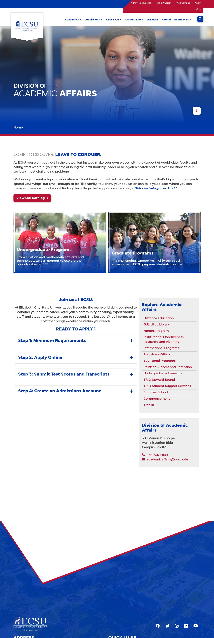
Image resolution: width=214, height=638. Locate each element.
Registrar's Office (157, 354)
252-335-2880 (155, 455)
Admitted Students (141, 3)
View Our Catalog (30, 198)
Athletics (152, 20)
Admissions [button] (92, 20)
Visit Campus (183, 3)
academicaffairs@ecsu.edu (165, 459)
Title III (149, 405)
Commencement (157, 398)
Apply (198, 3)
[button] (80, 20)
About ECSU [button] (181, 20)
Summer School (156, 392)
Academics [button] (72, 20)
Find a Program (163, 3)
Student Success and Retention (168, 367)
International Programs (161, 348)
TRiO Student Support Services (167, 386)
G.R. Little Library (157, 324)
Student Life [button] (133, 20)
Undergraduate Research (163, 373)
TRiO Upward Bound (159, 379)
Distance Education (159, 318)
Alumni (166, 20)
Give (198, 9)
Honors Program (156, 330)
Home (18, 127)
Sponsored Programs (160, 360)
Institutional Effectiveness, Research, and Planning (164, 339)
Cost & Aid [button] (112, 20)
